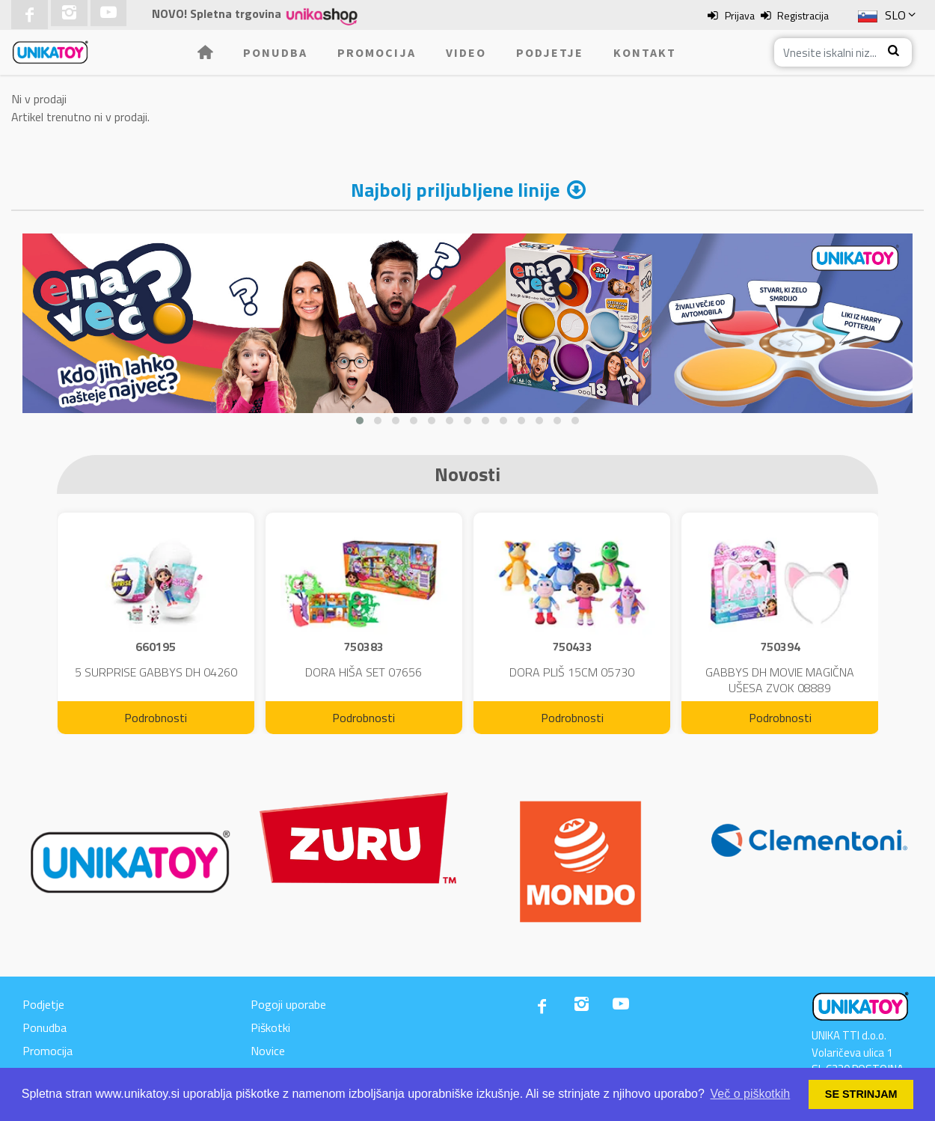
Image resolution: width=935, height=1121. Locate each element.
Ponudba (275, 52)
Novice (268, 1051)
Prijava (740, 15)
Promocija (376, 52)
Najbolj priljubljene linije (455, 189)
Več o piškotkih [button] (751, 1093)
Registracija (803, 15)
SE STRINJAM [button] (861, 1094)
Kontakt (644, 52)
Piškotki (270, 1027)
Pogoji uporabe (288, 1004)
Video (466, 52)
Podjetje (549, 52)
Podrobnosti (155, 718)
